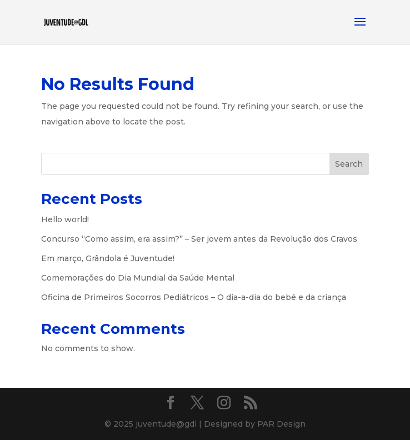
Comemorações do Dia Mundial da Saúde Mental (137, 278)
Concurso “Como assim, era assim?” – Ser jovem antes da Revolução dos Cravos (199, 239)
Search (349, 164)
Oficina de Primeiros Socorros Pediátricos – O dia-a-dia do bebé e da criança (193, 297)
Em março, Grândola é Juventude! (107, 258)
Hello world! (65, 219)
